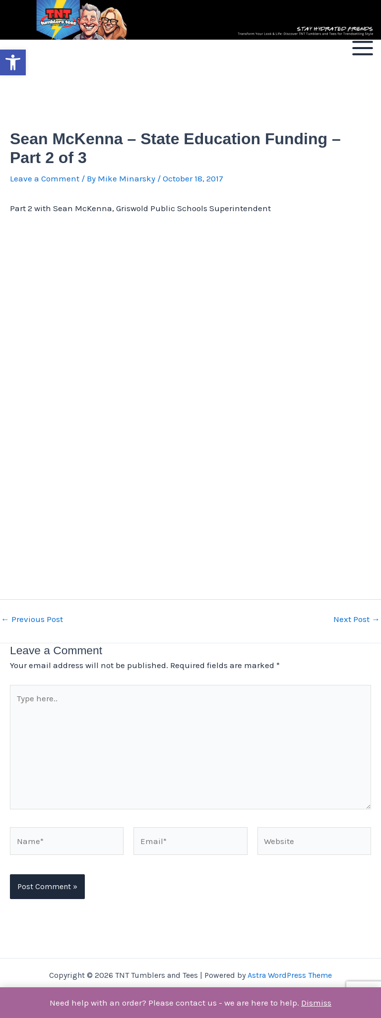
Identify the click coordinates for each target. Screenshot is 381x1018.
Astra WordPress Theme (290, 975)
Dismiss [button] (316, 1003)
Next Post (356, 619)
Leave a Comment (44, 178)
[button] (13, 62)
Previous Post (32, 619)
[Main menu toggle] (362, 48)
